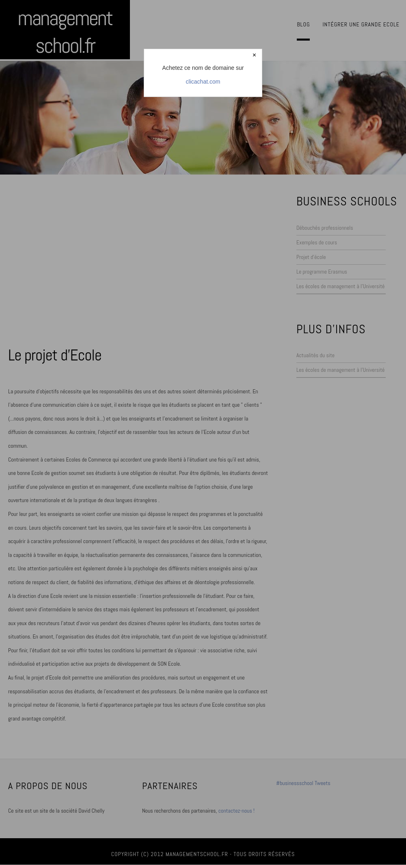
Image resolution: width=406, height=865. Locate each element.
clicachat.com (203, 81)
